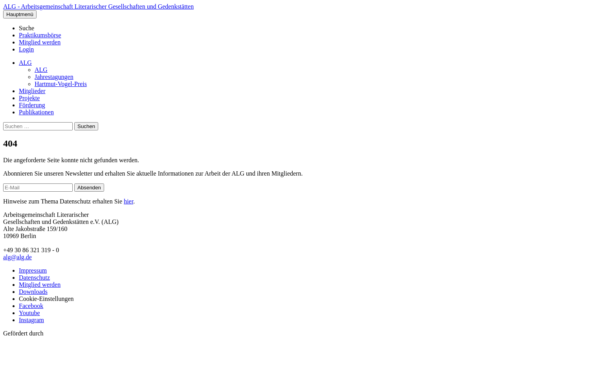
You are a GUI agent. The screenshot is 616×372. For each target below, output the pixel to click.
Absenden (89, 188)
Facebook (31, 305)
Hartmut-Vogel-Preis (61, 84)
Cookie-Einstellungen (46, 298)
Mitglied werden (39, 42)
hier (128, 201)
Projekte (29, 98)
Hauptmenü (19, 14)
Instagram (31, 320)
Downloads (33, 291)
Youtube (29, 313)
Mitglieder (32, 91)
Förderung (32, 105)
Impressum (33, 270)
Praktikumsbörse (40, 35)
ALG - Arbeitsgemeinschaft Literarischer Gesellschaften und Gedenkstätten (98, 6)
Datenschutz (34, 277)
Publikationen (36, 112)
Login (26, 49)
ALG (25, 62)
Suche (26, 28)
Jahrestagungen (54, 76)
